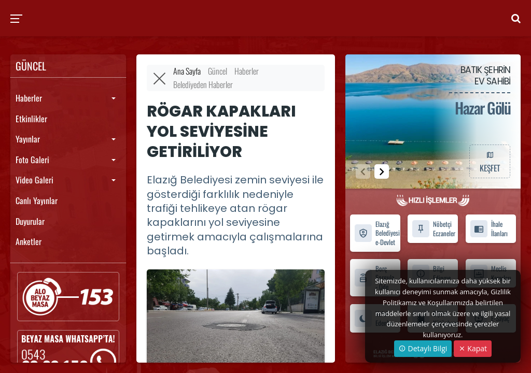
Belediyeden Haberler (203, 84)
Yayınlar (28, 139)
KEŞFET (489, 161)
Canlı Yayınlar (37, 200)
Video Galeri (34, 180)
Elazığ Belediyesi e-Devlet (377, 233)
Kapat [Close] (472, 348)
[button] (381, 171)
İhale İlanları (489, 228)
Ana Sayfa (187, 71)
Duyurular (30, 221)
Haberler (29, 98)
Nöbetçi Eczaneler (433, 228)
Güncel (217, 71)
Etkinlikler (31, 118)
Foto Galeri (32, 159)
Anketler (28, 241)
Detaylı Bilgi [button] (423, 348)
